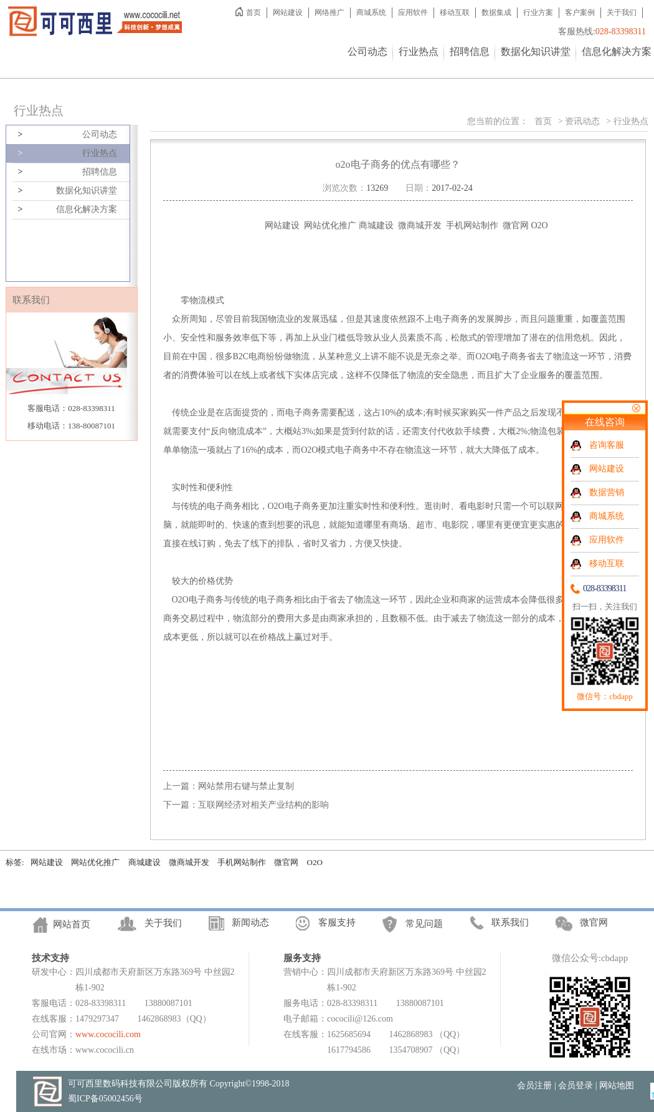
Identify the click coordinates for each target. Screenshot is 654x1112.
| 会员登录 (573, 1085)
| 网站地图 (614, 1085)
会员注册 (534, 1085)
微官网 (286, 862)
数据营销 (606, 492)
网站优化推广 (95, 862)
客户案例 (580, 12)
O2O (315, 862)
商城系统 (371, 12)
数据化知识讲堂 (536, 51)
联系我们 (510, 922)
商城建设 (144, 862)
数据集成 (496, 12)
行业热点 (418, 51)
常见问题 (424, 924)
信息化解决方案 (617, 51)
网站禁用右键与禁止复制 (246, 786)
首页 (253, 12)
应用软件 (413, 12)
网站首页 (71, 924)
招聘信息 (470, 51)
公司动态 (367, 51)
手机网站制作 (241, 862)
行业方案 (538, 12)
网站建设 (288, 12)
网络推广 (329, 12)
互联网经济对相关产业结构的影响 (263, 805)
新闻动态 (250, 922)
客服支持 (337, 922)
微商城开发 (189, 862)
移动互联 (455, 12)
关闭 (636, 408)
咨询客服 (606, 445)
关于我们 (622, 12)
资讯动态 (582, 121)
